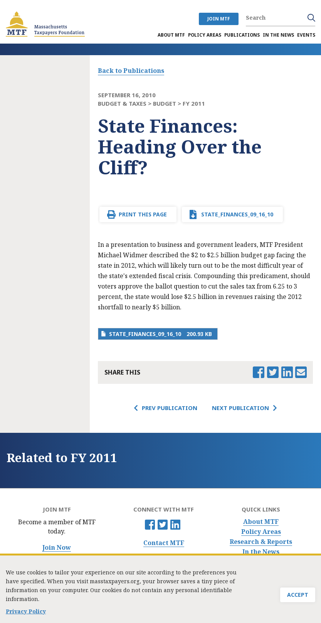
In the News (260, 552)
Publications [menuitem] (242, 35)
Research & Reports (261, 542)
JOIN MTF (218, 18)
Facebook (150, 525)
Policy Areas (261, 532)
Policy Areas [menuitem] (204, 35)
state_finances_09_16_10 (237, 214)
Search (311, 18)
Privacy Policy (26, 613)
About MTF (261, 522)
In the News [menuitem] (278, 35)
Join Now (56, 548)
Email (301, 372)
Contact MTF (163, 543)
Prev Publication (169, 408)
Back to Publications (131, 70)
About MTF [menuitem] (171, 35)
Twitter (162, 525)
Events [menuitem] (306, 35)
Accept (297, 597)
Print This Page (143, 214)
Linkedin (175, 525)
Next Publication (240, 408)
